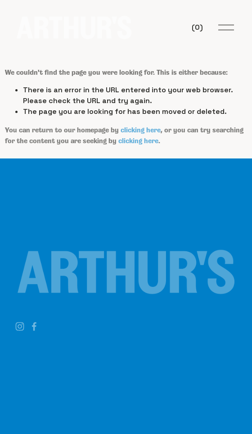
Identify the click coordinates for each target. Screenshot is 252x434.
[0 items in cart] (197, 27)
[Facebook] (34, 326)
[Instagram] (19, 326)
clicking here (141, 129)
